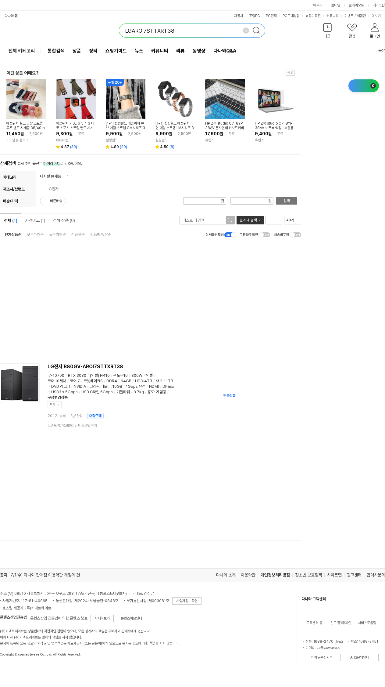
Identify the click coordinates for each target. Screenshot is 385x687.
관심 (80, 416)
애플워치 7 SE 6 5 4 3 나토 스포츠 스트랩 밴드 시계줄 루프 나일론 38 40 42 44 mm (75, 125)
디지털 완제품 (50, 176)
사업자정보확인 (187, 601)
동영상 (199, 51)
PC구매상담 (291, 16)
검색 (286, 201)
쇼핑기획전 (313, 16)
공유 (378, 50)
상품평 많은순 (100, 234)
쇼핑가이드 (116, 51)
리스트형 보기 (270, 220)
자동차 (238, 16)
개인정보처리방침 (275, 574)
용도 (151, 392)
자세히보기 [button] (102, 618)
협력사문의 (376, 574)
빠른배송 (56, 201)
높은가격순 (57, 234)
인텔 (149, 375)
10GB (117, 386)
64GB (126, 381)
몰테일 (335, 5)
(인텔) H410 (100, 375)
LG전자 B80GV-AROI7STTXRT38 (85, 366)
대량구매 (95, 416)
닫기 (52, 405)
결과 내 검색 (248, 220)
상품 (77, 51)
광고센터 (354, 574)
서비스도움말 (367, 623)
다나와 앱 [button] (11, 16)
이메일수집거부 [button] (322, 657)
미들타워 (123, 392)
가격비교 (35, 220)
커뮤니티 (332, 16)
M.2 (159, 381)
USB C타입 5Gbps (97, 392)
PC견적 (271, 16)
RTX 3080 (77, 375)
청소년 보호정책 (308, 574)
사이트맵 (334, 574)
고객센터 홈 (314, 623)
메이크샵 (379, 5)
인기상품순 (13, 234)
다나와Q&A (224, 51)
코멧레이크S (93, 381)
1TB (169, 381)
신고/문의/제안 (340, 623)
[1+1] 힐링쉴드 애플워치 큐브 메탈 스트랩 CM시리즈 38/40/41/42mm (125, 125)
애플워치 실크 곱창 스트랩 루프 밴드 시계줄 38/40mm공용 (25, 125)
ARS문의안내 (359, 657)
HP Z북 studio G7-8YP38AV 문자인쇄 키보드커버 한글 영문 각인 (224, 125)
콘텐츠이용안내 (131, 618)
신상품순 (78, 234)
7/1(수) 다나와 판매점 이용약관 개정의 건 (45, 574)
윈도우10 (120, 375)
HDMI (154, 386)
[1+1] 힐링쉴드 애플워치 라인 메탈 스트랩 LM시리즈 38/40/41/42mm (174, 125)
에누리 (318, 5)
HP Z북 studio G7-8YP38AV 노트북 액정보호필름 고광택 (274, 125)
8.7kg (139, 392)
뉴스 (139, 51)
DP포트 (168, 386)
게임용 (161, 392)
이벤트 (349, 16)
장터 (93, 51)
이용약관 (248, 574)
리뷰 (180, 51)
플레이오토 (356, 5)
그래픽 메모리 (100, 386)
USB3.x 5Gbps (64, 392)
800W (136, 375)
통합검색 (56, 51)
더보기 (378, 16)
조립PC (254, 16)
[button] (327, 32)
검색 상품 (64, 220)
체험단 (361, 16)
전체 (10, 220)
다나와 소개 (226, 574)
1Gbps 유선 (135, 386)
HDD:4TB (143, 381)
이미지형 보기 (278, 220)
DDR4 (111, 381)
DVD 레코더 (60, 386)
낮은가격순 (35, 234)
